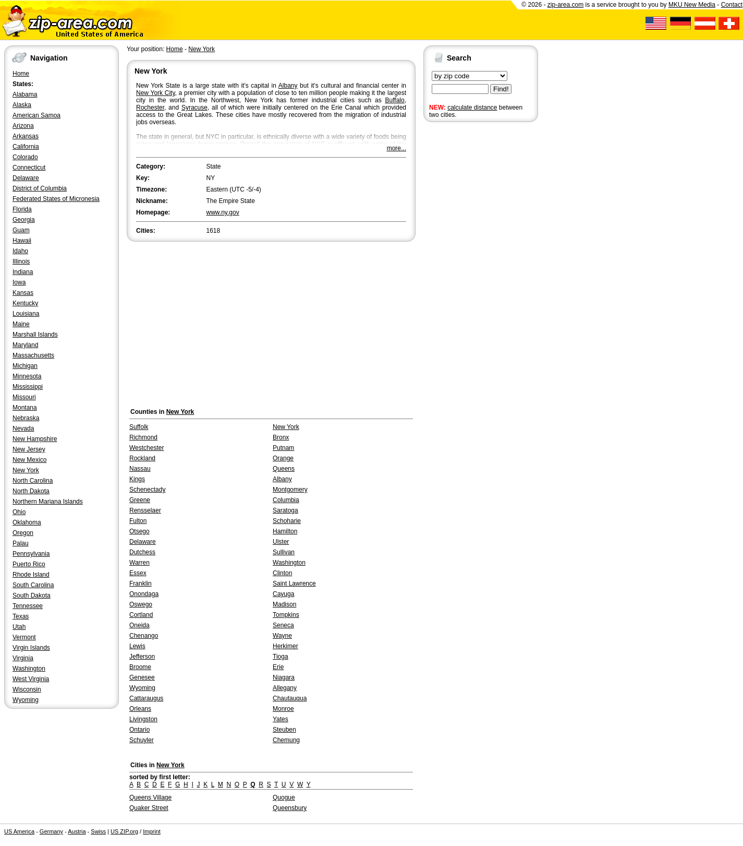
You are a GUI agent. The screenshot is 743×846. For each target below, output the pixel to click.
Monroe (283, 708)
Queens (284, 468)
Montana (25, 407)
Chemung (286, 740)
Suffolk (138, 427)
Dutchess (142, 552)
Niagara (284, 677)
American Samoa (36, 115)
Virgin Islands (31, 647)
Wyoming (26, 700)
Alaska (22, 105)
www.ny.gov (222, 212)
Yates (280, 719)
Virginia (23, 658)
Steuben (284, 729)
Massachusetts (33, 355)
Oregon (23, 533)
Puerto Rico (29, 564)
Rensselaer (145, 510)
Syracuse (194, 107)
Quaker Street (148, 808)
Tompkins (286, 614)
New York (26, 470)
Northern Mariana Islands (48, 501)
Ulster (281, 541)
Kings (137, 479)
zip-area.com (565, 4)
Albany (288, 85)
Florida (22, 209)
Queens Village (150, 797)
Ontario (139, 729)
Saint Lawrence (294, 583)
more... (396, 148)
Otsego (139, 531)
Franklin (140, 583)
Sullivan (284, 552)
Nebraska (26, 418)
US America (19, 831)
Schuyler (141, 740)
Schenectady (147, 489)
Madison (284, 604)
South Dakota (32, 595)
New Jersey (29, 449)
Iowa (19, 282)
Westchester (146, 447)
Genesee (142, 677)
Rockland (142, 458)
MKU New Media (691, 4)
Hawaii (22, 240)
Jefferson (142, 656)
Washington (29, 668)
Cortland (141, 614)
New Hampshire (35, 439)
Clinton (282, 573)
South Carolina (33, 585)
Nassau (140, 468)
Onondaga (144, 594)
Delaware (26, 178)
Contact (731, 4)
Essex (138, 573)
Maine (21, 324)
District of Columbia (40, 188)
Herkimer (285, 646)
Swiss (98, 831)
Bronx (281, 437)
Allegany (285, 688)
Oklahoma (27, 522)
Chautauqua (290, 698)
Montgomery (290, 489)
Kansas (23, 292)
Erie (278, 667)
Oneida (139, 625)
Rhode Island (31, 574)
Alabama (25, 94)
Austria (77, 831)
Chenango (143, 635)
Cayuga (283, 594)
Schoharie (287, 521)
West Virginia (31, 679)
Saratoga (285, 510)
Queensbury (290, 808)
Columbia (286, 500)
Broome (140, 667)
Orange (283, 458)
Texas (21, 616)
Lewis (137, 646)
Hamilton (285, 531)
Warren (139, 562)
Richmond (143, 437)
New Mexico (29, 459)
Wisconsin (27, 689)
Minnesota (27, 376)
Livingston (143, 719)
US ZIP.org (124, 831)
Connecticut (29, 167)
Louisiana (26, 313)
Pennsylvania (31, 553)
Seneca (283, 625)
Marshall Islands (35, 334)
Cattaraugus (146, 698)
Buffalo (395, 100)
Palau (21, 543)
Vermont (24, 637)
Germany (51, 831)
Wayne (282, 635)
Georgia (24, 219)
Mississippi (28, 386)
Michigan (25, 366)
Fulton (138, 521)
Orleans (140, 708)
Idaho (20, 251)
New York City (155, 93)
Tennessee (28, 606)
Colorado (25, 157)
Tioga (280, 656)
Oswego (140, 604)
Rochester (150, 107)
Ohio (19, 512)
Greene (139, 500)
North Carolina (33, 480)
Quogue (284, 797)
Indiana (23, 272)
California (26, 146)
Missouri (24, 397)
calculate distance (472, 107)
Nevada (23, 428)
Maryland (25, 345)
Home (21, 73)
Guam (21, 230)
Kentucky (25, 303)
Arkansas (26, 136)
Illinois (21, 261)
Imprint (152, 831)
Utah (19, 626)
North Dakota (31, 491)
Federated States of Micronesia (56, 198)
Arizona (23, 125)
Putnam (283, 447)
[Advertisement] (465, 286)
